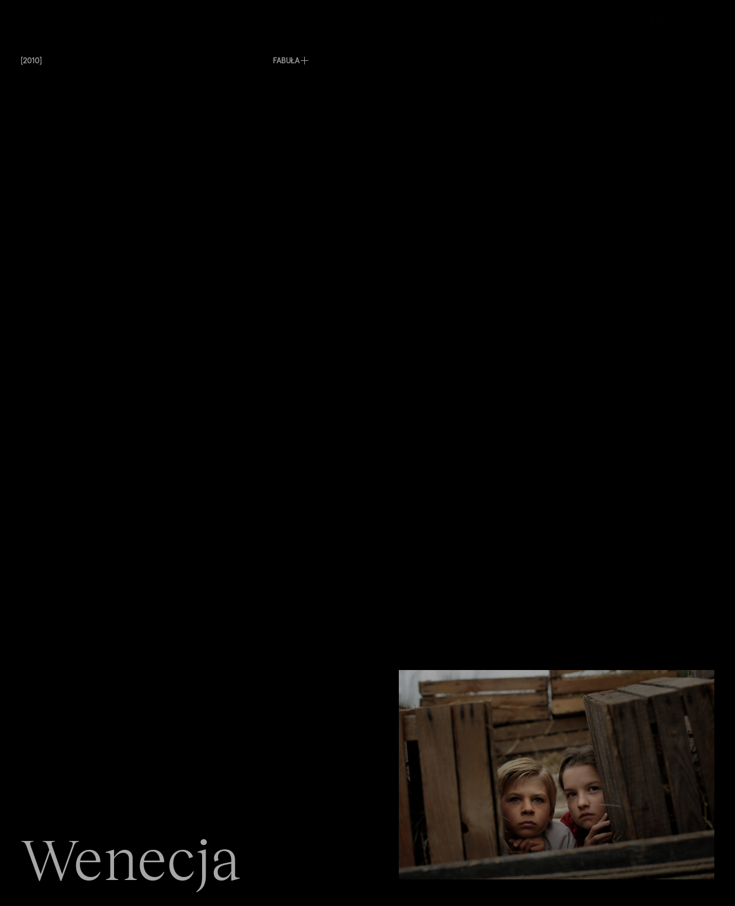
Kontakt (539, 16)
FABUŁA (286, 60)
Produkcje (291, 16)
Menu (31, 16)
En (656, 16)
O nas (409, 16)
